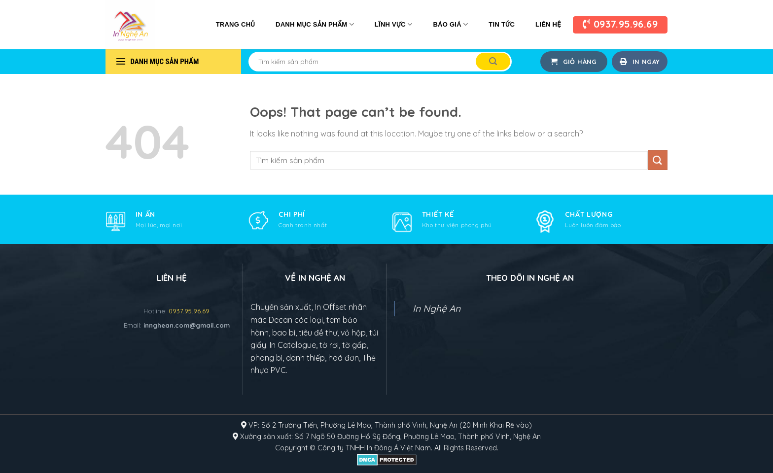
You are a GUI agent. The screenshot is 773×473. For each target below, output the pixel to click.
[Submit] (493, 61)
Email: (177, 325)
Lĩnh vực (394, 24)
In (381, 447)
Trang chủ (235, 24)
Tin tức (502, 24)
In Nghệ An (436, 308)
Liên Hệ (548, 24)
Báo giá (450, 24)
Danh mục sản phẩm (315, 24)
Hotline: (176, 311)
